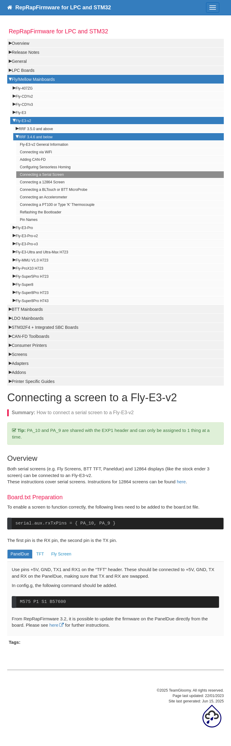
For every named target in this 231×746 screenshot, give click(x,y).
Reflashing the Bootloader (40, 212)
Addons (19, 372)
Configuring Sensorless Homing (45, 167)
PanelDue (20, 554)
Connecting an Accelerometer (43, 197)
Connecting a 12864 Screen (42, 182)
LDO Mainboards (28, 318)
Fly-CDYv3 (24, 104)
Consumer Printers (29, 345)
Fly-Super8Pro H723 (32, 293)
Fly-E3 (21, 113)
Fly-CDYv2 (24, 96)
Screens (19, 354)
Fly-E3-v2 (23, 121)
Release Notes (25, 52)
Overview (20, 43)
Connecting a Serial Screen (42, 175)
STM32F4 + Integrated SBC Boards (45, 327)
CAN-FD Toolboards (30, 336)
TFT (40, 554)
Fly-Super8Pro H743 (32, 301)
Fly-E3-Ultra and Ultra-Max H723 (42, 252)
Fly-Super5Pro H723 (32, 276)
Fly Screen (61, 554)
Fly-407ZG (24, 88)
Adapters (20, 363)
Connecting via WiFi (36, 152)
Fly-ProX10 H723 (29, 268)
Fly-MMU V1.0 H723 (32, 260)
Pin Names (29, 220)
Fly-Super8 (24, 285)
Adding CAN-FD (33, 159)
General (19, 61)
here (181, 481)
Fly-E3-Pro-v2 (27, 236)
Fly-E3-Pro (24, 228)
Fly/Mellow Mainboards (33, 79)
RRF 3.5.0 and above (36, 129)
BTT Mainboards (27, 309)
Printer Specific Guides (33, 381)
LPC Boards (23, 70)
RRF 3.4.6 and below (36, 137)
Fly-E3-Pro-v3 (27, 244)
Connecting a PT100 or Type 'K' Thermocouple (57, 205)
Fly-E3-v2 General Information (44, 144)
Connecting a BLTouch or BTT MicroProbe (53, 190)
